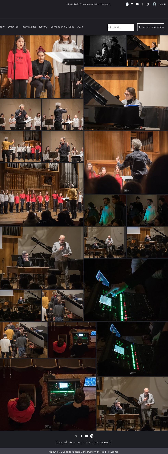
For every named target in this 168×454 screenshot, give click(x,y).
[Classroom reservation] (150, 27)
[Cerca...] (119, 27)
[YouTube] (137, 4)
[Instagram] (147, 4)
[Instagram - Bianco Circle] (91, 436)
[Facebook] (142, 4)
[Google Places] (132, 4)
